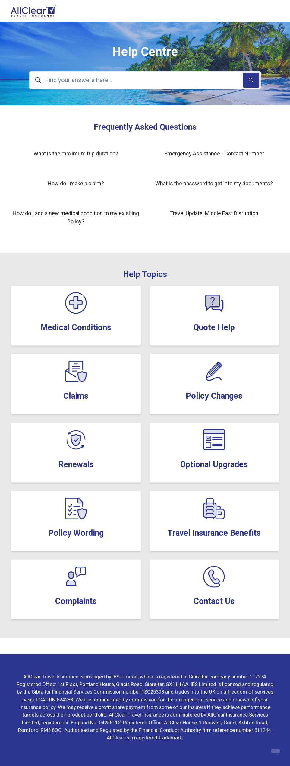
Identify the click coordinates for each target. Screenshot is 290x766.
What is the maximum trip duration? (75, 153)
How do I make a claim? (76, 183)
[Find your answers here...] (145, 80)
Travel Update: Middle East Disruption (214, 213)
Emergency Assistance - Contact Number (214, 153)
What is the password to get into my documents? (214, 183)
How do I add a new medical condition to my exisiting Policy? (76, 217)
